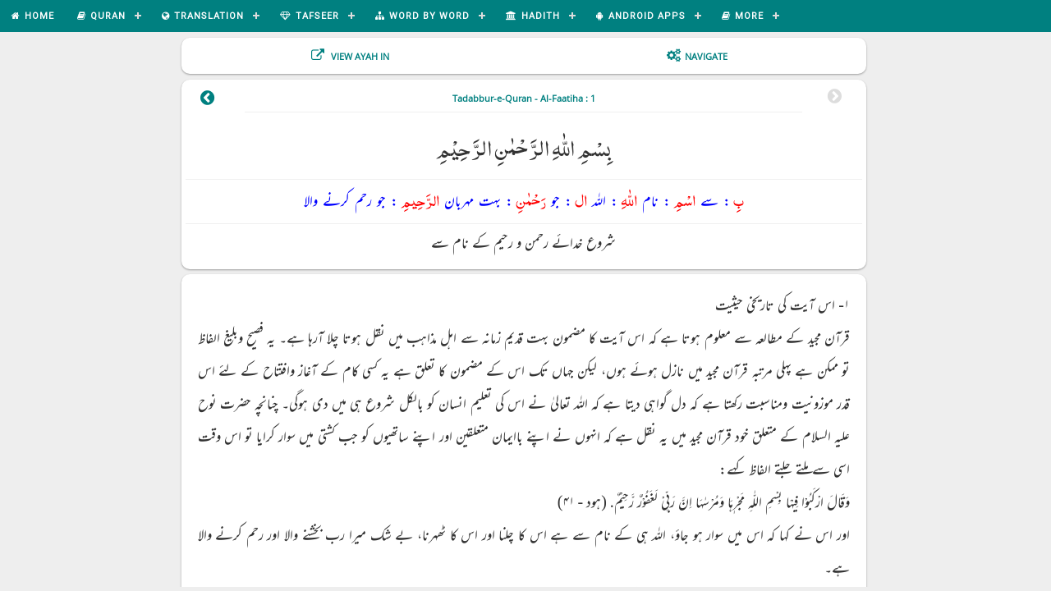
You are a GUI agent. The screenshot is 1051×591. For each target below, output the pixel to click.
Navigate (706, 56)
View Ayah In (358, 56)
